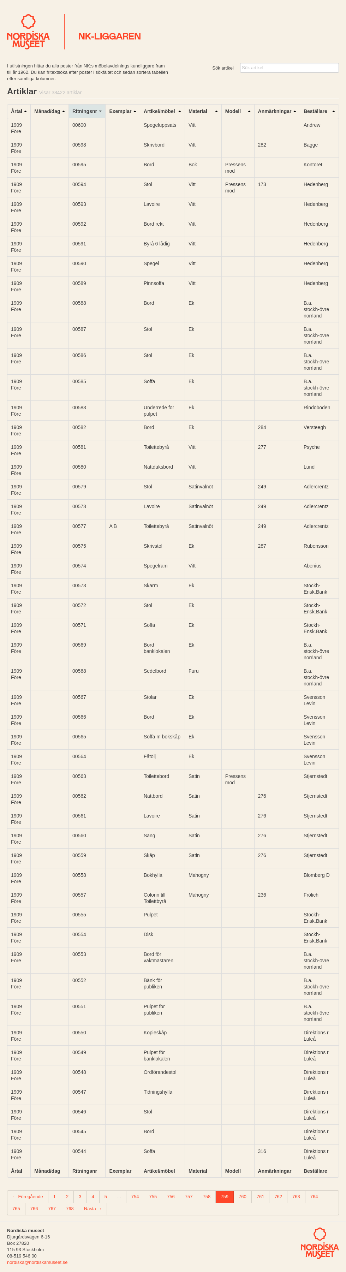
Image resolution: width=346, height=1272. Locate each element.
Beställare (315, 111)
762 (278, 1196)
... (119, 1196)
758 (207, 1196)
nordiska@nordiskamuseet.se (37, 1262)
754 (135, 1196)
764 (314, 1196)
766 (34, 1208)
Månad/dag (47, 111)
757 (189, 1196)
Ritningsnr (84, 111)
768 (70, 1208)
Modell (233, 111)
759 (224, 1196)
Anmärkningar (275, 111)
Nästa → (93, 1208)
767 (52, 1208)
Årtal (16, 111)
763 (296, 1196)
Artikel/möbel (159, 111)
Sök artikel (223, 68)
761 (260, 1196)
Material (198, 111)
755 (153, 1196)
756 (171, 1196)
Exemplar (120, 111)
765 (16, 1208)
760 (242, 1196)
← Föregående (27, 1196)
